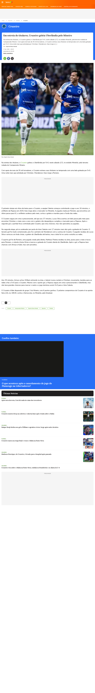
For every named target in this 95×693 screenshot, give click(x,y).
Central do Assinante (71, 6)
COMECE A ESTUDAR (30, 6)
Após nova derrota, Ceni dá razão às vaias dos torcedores (21, 400)
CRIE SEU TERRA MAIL (7, 6)
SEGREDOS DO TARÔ (56, 6)
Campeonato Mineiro (19, 308)
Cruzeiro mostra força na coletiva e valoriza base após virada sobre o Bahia (27, 414)
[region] (47, 13)
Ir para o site (9, 2)
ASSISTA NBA (19, 6)
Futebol (18, 20)
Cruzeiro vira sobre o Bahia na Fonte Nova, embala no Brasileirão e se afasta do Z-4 (30, 468)
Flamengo (4, 380)
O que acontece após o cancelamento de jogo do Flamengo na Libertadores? (27, 384)
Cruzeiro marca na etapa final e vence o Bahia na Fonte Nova (22, 441)
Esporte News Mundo (33, 308)
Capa (3, 20)
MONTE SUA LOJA (43, 6)
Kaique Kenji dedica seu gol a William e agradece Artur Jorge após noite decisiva (29, 427)
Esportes (10, 20)
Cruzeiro (25, 20)
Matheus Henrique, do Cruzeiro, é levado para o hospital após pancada (26, 454)
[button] (2, 2)
